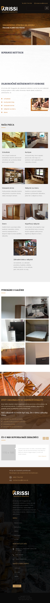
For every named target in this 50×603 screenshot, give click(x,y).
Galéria (15, 531)
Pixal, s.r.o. (29, 599)
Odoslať (17, 586)
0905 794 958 (27, 3)
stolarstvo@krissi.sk (41, 3)
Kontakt (16, 539)
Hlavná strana (17, 523)
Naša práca (17, 527)
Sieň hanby (16, 535)
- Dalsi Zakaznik (42, 456)
